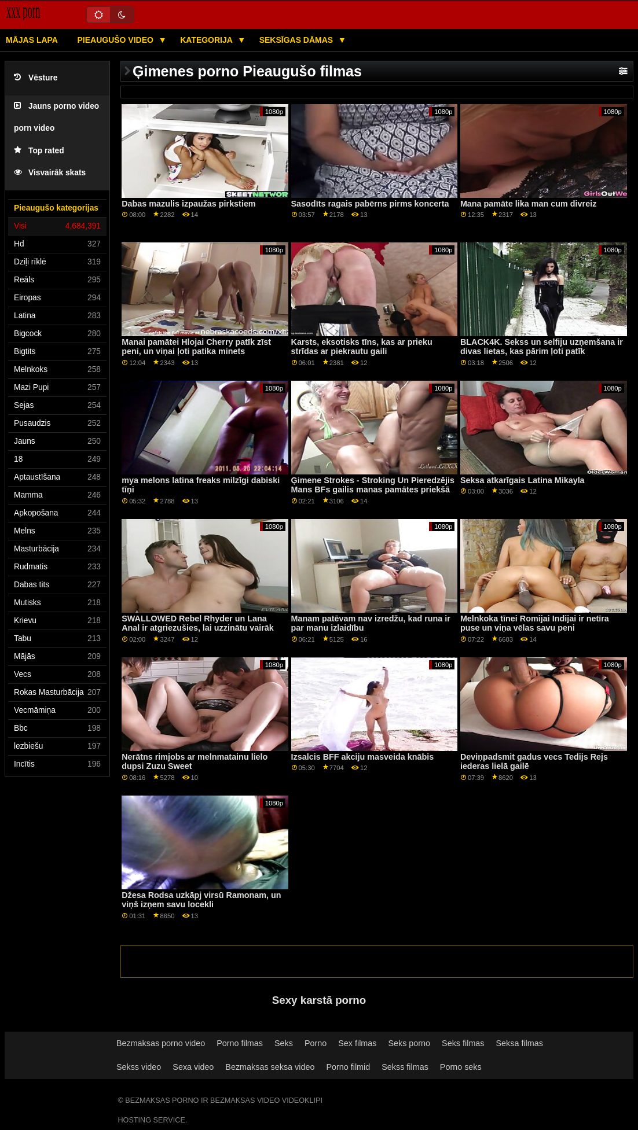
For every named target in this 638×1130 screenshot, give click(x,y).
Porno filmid (348, 1067)
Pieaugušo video (116, 40)
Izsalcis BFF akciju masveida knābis (362, 756)
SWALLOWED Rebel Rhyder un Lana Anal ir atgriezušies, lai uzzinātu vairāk (198, 623)
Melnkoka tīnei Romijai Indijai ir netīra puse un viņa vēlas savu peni (534, 623)
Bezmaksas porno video (160, 1043)
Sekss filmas (405, 1067)
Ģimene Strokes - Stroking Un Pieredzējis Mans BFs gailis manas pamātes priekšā (372, 485)
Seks (283, 1043)
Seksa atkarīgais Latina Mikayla (522, 480)
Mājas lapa (32, 40)
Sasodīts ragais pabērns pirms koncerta (370, 203)
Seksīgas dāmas (297, 40)
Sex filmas (357, 1043)
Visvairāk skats (50, 172)
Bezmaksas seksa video (269, 1067)
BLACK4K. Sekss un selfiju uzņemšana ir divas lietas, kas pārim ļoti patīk (541, 346)
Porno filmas (240, 1043)
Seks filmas (463, 1043)
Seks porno (409, 1043)
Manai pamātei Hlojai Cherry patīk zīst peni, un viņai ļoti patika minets (196, 346)
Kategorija (207, 40)
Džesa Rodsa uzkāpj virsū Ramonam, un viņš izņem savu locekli (201, 900)
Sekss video (138, 1067)
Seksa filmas (519, 1043)
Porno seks (461, 1067)
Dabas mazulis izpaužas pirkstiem (188, 203)
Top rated (39, 150)
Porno (316, 1043)
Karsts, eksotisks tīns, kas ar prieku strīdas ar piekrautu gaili (361, 346)
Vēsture (35, 77)
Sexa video (193, 1067)
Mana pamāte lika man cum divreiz (528, 203)
